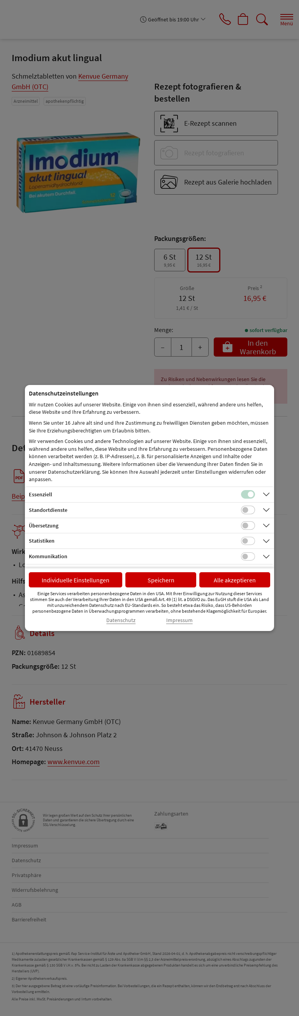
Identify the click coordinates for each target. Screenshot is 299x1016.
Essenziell (40, 494)
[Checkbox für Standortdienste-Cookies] (248, 510)
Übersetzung (43, 525)
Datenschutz (120, 620)
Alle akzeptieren (235, 580)
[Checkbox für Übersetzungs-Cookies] (248, 525)
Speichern (161, 580)
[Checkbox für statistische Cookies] (248, 541)
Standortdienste (48, 509)
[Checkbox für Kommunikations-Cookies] (248, 556)
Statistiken (42, 540)
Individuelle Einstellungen (75, 580)
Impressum (179, 620)
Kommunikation (48, 556)
